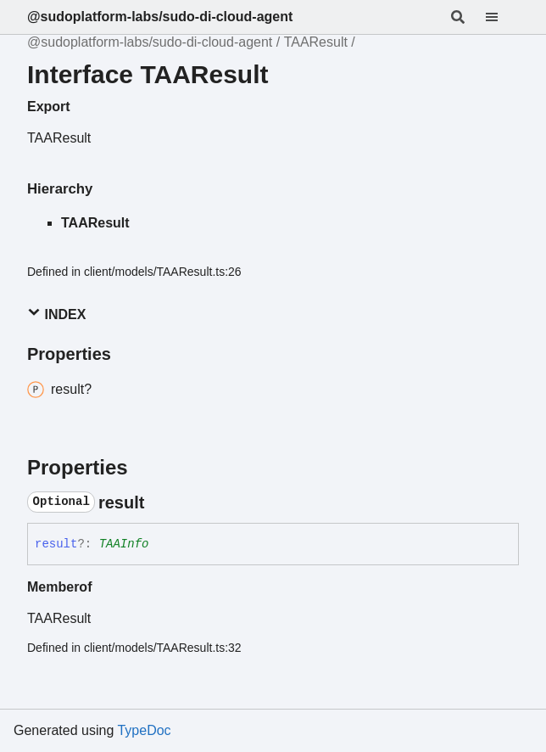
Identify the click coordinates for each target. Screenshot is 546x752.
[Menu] (502, 17)
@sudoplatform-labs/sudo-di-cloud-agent (159, 16)
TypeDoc (143, 730)
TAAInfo (124, 544)
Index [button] (56, 314)
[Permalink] (159, 502)
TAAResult (316, 42)
